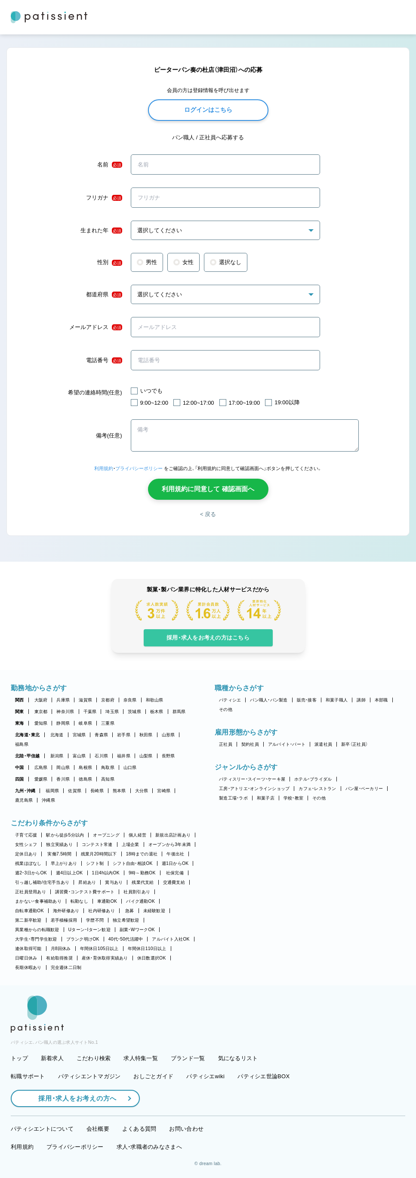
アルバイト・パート (286, 744)
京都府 (107, 700)
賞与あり (114, 882)
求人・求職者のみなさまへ (149, 1147)
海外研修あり (66, 910)
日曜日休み (26, 958)
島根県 (85, 767)
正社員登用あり (30, 891)
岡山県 (63, 767)
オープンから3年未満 (169, 844)
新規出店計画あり (173, 835)
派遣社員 (323, 744)
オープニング (106, 835)
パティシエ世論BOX (263, 1076)
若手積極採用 (64, 920)
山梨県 (146, 756)
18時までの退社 (142, 854)
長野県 (168, 756)
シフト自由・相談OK (133, 863)
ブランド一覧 (188, 1058)
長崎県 (97, 790)
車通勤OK (107, 901)
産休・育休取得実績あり (105, 958)
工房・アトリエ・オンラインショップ (254, 788)
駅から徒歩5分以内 (65, 835)
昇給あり (87, 882)
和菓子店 (265, 798)
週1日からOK (175, 863)
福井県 (123, 756)
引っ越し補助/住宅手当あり (42, 882)
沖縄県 (48, 800)
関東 (19, 711)
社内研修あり (101, 910)
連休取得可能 (28, 948)
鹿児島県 (24, 800)
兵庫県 (63, 700)
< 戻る (208, 514)
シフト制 (95, 863)
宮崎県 (163, 790)
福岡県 (52, 790)
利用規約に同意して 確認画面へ (208, 488)
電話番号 (104, 360)
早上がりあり (64, 863)
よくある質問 (139, 1129)
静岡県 (63, 723)
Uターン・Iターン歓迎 (89, 929)
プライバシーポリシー (139, 468)
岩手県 (123, 734)
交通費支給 (174, 882)
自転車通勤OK (29, 910)
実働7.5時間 (59, 854)
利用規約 (103, 468)
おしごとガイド (153, 1076)
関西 (19, 700)
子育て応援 (26, 835)
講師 (361, 700)
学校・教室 (293, 798)
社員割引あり (136, 891)
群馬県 (179, 711)
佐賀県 (74, 790)
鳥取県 (107, 767)
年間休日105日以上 (99, 948)
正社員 (225, 744)
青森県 (101, 734)
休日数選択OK (151, 958)
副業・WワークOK (137, 929)
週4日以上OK (69, 872)
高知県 (107, 779)
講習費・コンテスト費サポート (85, 891)
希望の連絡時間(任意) (95, 392)
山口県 (130, 767)
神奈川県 (65, 711)
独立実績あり (59, 844)
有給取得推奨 (59, 958)
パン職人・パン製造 (268, 700)
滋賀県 (85, 700)
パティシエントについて (42, 1129)
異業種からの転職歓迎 (37, 929)
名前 (109, 164)
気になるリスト (238, 1058)
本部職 (381, 700)
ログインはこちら (208, 109)
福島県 (21, 744)
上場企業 (130, 844)
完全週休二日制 (66, 967)
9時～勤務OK (142, 872)
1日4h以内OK (106, 872)
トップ (19, 1058)
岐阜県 (85, 723)
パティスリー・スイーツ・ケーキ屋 (252, 779)
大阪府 (41, 700)
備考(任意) (109, 435)
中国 (19, 767)
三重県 (107, 723)
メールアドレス (95, 327)
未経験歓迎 (154, 910)
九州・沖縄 (25, 790)
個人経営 (137, 835)
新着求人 (52, 1058)
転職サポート (28, 1076)
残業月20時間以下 (99, 854)
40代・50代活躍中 (125, 939)
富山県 (79, 756)
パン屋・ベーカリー (364, 788)
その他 (225, 709)
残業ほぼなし (28, 863)
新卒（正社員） (354, 744)
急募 (129, 910)
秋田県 (146, 734)
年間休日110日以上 (147, 948)
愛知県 (41, 723)
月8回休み (61, 948)
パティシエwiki (205, 1076)
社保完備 (175, 872)
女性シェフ (26, 844)
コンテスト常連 (97, 844)
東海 (19, 723)
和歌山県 (154, 700)
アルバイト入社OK (170, 939)
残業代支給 (143, 882)
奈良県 (130, 700)
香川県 (63, 779)
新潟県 (57, 756)
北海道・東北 (27, 734)
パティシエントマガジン (89, 1076)
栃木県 (156, 711)
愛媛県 (41, 779)
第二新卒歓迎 (28, 920)
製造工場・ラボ (233, 798)
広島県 (41, 767)
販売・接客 (307, 700)
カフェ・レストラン (317, 788)
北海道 (57, 734)
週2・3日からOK (31, 872)
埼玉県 (112, 711)
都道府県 (104, 294)
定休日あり (26, 854)
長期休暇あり (28, 967)
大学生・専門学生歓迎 (36, 939)
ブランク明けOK (82, 939)
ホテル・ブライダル (313, 779)
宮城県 (79, 734)
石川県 (101, 756)
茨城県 (134, 711)
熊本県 (119, 790)
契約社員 (250, 744)
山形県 (168, 734)
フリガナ (104, 197)
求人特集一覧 (140, 1058)
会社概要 (97, 1129)
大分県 (141, 790)
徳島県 (85, 779)
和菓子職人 (337, 700)
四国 (19, 779)
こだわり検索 (94, 1058)
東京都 (41, 711)
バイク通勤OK (140, 901)
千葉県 (90, 711)
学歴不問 (95, 920)
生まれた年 (101, 230)
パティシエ (230, 700)
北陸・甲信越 (27, 756)
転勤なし (79, 901)
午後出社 (175, 854)
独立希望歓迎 (126, 920)
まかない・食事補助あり (38, 901)
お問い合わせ (186, 1129)
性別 (109, 262)
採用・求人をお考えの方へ (73, 1098)
